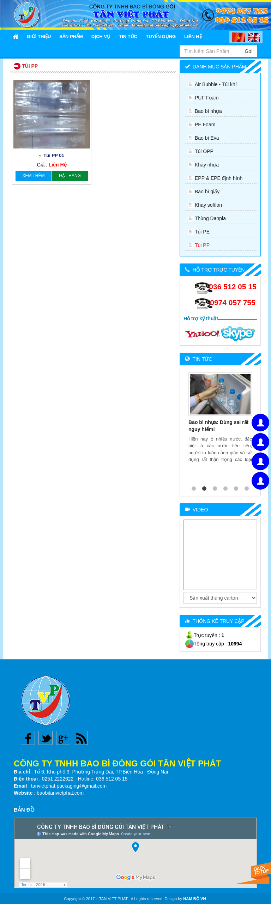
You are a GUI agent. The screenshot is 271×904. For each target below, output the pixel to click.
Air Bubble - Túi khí (216, 84)
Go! (249, 51)
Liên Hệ (193, 36)
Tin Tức (128, 36)
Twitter (45, 738)
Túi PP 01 (53, 155)
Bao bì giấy (207, 191)
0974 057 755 (232, 302)
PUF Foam (207, 98)
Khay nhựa (207, 165)
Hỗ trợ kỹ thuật (200, 318)
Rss (81, 738)
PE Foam (205, 124)
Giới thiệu (39, 36)
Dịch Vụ (100, 36)
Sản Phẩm (71, 36)
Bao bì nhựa (208, 111)
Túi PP (202, 245)
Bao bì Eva (207, 138)
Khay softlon (208, 205)
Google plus (63, 738)
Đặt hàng (70, 175)
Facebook (28, 738)
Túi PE (202, 232)
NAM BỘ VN (194, 899)
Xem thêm (33, 175)
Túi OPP (204, 151)
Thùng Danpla (210, 218)
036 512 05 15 (232, 287)
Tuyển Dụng (161, 36)
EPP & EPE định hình (218, 178)
